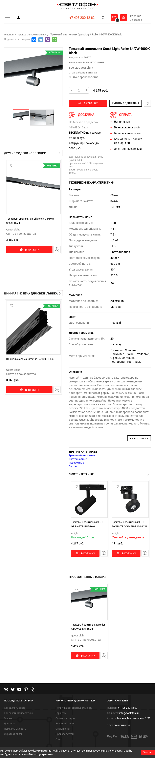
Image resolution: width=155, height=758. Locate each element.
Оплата (8, 718)
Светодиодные (78, 459)
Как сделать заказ (14, 707)
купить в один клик (125, 103)
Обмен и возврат (65, 718)
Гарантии (61, 713)
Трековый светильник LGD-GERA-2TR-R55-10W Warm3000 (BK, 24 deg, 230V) (88, 526)
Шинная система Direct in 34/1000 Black (30, 359)
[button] (21, 117)
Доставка (9, 723)
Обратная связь (13, 733)
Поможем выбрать (15, 728)
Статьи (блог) (63, 728)
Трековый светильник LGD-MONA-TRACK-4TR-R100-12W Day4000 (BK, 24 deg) (129, 526)
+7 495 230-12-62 (81, 17)
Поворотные (76, 462)
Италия (92, 72)
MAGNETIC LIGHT (93, 62)
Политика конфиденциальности (74, 707)
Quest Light (13, 229)
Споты (73, 466)
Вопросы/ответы (65, 723)
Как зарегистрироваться (18, 713)
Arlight (75, 533)
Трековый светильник (82, 455)
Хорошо (148, 752)
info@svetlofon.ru (129, 713)
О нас (59, 739)
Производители (65, 733)
